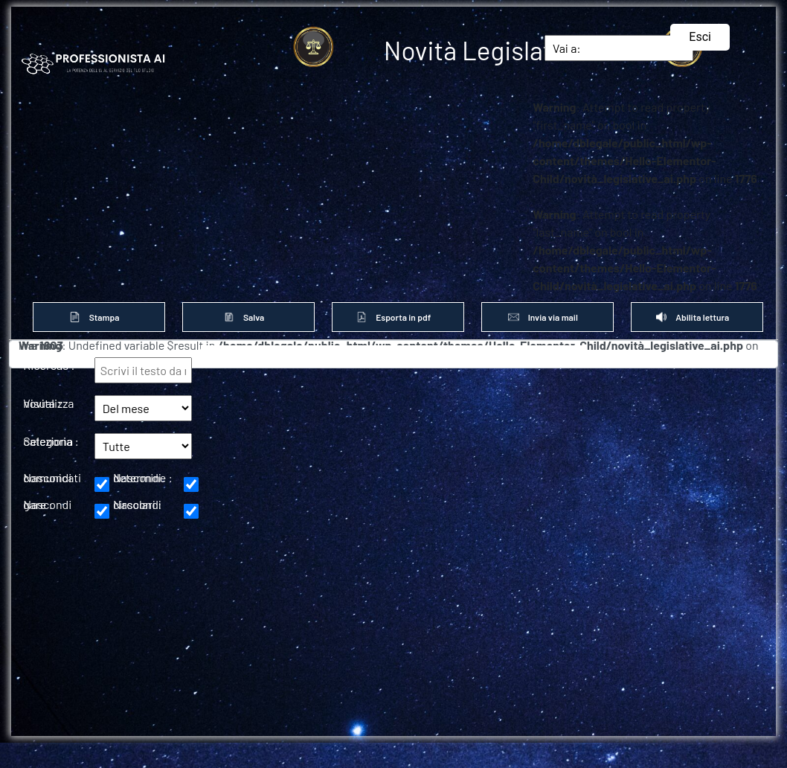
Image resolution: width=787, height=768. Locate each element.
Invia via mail (547, 317)
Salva (249, 317)
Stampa (98, 317)
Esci (700, 37)
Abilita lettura (697, 317)
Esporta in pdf (398, 317)
